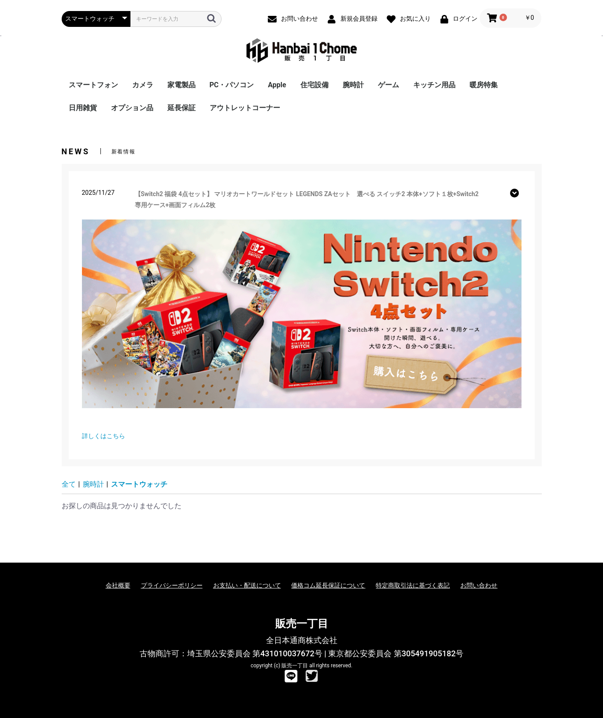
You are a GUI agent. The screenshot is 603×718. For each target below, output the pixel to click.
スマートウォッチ (139, 484)
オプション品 (132, 108)
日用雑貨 (83, 108)
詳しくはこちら (103, 435)
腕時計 (353, 85)
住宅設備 (314, 85)
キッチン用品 (434, 85)
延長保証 (181, 108)
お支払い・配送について (247, 585)
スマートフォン (93, 85)
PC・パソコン (232, 85)
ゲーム (388, 85)
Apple (277, 85)
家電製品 (181, 85)
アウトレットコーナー (245, 108)
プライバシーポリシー (172, 585)
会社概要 (118, 585)
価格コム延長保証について (328, 585)
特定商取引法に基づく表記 (413, 585)
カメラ (142, 85)
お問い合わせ (478, 585)
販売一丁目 (301, 624)
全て (69, 484)
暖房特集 (484, 85)
